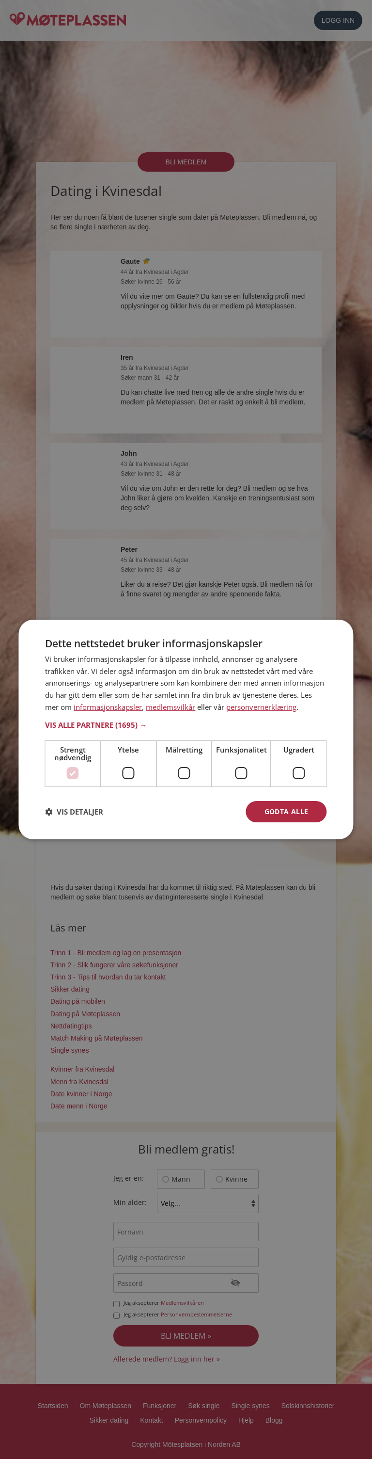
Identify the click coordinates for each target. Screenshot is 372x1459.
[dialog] (185, 730)
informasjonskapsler (108, 707)
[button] (185, 725)
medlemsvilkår (170, 707)
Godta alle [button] (286, 811)
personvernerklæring (261, 707)
